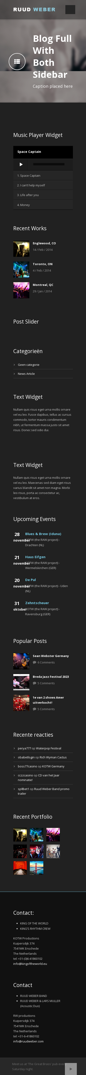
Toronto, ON (43, 264)
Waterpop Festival (48, 748)
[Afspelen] (21, 164)
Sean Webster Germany (51, 656)
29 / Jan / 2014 (42, 291)
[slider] (48, 164)
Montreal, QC (43, 285)
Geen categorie (28, 365)
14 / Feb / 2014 (43, 250)
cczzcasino (25, 775)
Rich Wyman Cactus (53, 757)
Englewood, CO (44, 243)
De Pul (30, 579)
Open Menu (70, 9)
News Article (26, 374)
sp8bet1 (23, 789)
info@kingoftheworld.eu (30, 964)
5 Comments (46, 683)
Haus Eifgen (35, 556)
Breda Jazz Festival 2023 (51, 677)
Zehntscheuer (37, 602)
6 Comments (46, 662)
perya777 (24, 748)
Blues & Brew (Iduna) (43, 533)
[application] (43, 165)
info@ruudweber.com (28, 1041)
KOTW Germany (53, 766)
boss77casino (27, 766)
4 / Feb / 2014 (42, 270)
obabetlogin (26, 757)
